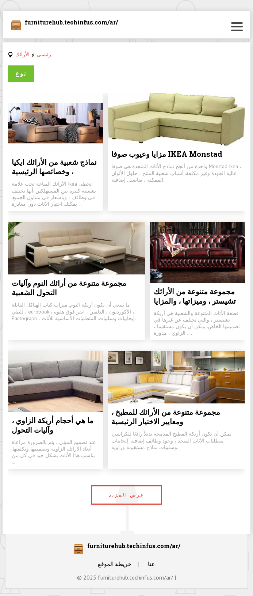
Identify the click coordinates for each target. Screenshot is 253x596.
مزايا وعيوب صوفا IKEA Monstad (166, 154)
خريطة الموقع (114, 563)
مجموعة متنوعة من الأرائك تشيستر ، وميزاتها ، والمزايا (195, 295)
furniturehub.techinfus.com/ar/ (71, 22)
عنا (151, 563)
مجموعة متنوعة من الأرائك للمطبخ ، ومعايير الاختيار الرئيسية (165, 416)
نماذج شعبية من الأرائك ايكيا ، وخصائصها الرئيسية (54, 166)
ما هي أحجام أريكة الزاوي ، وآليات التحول (52, 424)
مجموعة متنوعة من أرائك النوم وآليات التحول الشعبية (69, 287)
